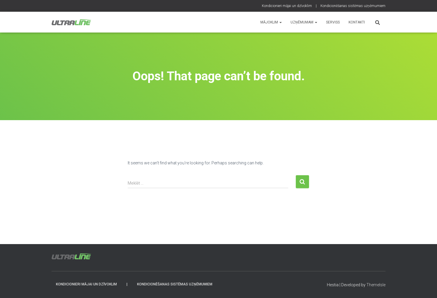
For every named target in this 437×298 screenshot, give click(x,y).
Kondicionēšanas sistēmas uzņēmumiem (352, 6)
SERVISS (333, 22)
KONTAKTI (357, 22)
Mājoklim (271, 22)
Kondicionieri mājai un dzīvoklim (287, 6)
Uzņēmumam (304, 22)
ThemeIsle (375, 284)
